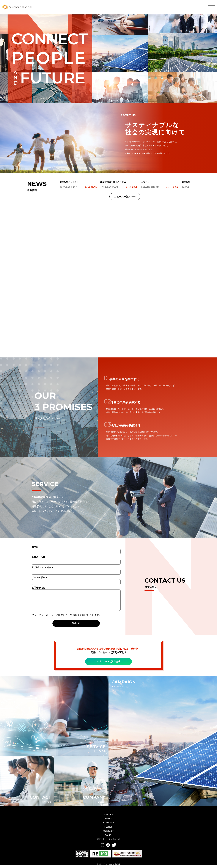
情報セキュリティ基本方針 (108, 835)
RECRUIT (108, 823)
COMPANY (108, 819)
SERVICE (108, 810)
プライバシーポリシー (44, 611)
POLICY (108, 831)
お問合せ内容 (76, 595)
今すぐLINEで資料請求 (108, 657)
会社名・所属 (76, 555)
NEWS (108, 815)
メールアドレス (76, 576)
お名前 (76, 545)
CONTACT (108, 827)
